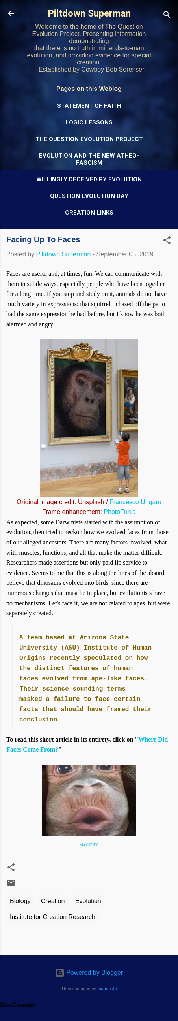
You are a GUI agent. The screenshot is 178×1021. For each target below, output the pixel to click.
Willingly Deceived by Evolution (89, 179)
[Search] (167, 16)
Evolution (88, 901)
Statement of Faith (89, 105)
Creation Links (89, 212)
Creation (53, 901)
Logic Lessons (89, 122)
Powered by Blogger (89, 972)
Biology (20, 901)
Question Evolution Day (89, 196)
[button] (167, 241)
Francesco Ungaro (135, 502)
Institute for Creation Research (52, 917)
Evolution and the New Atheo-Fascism (89, 159)
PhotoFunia (120, 512)
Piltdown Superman (89, 13)
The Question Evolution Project (89, 139)
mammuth (107, 988)
